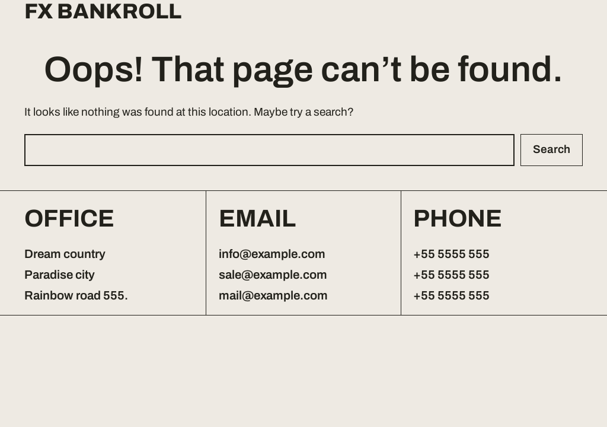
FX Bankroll (102, 12)
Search (551, 149)
